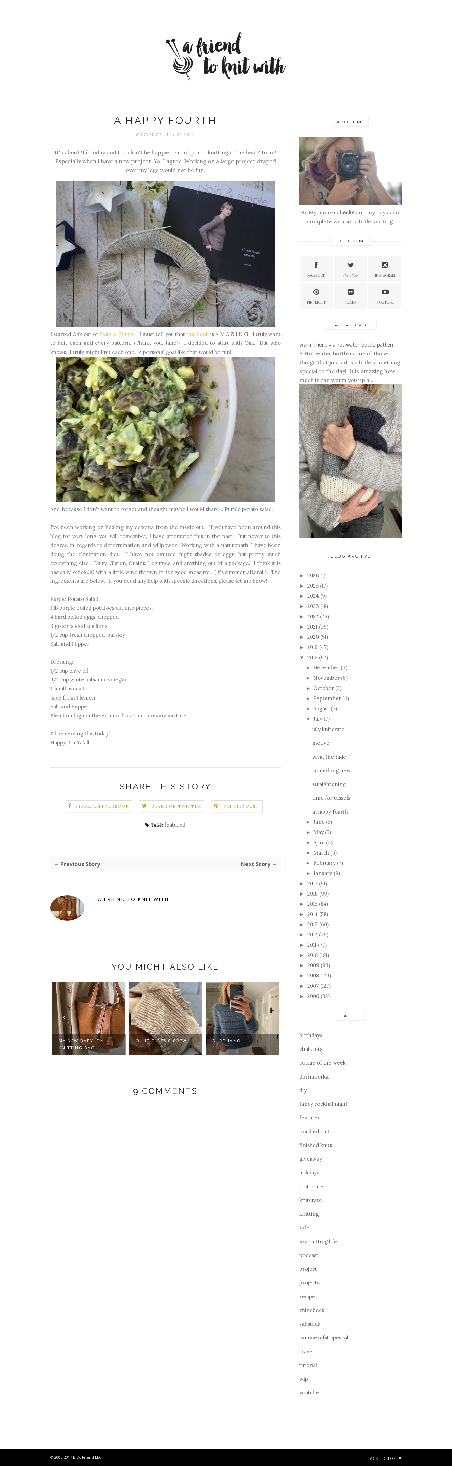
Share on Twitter (176, 806)
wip (303, 1379)
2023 (313, 606)
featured (174, 824)
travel (306, 1351)
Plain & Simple (117, 334)
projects (309, 1282)
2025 (313, 585)
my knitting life (318, 1241)
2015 (313, 904)
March (321, 852)
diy (303, 1090)
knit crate (311, 1186)
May (319, 832)
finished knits (315, 1145)
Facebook (316, 268)
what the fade (329, 756)
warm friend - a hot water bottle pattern (347, 344)
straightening (329, 784)
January (323, 873)
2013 (313, 924)
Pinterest (316, 295)
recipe (307, 1296)
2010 (313, 955)
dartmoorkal (314, 1076)
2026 (313, 575)
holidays (309, 1172)
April (319, 842)
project (308, 1269)
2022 (313, 616)
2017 (313, 883)
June (319, 822)
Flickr (350, 295)
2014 (313, 914)
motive (320, 742)
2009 (314, 965)
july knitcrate (328, 729)
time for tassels (331, 797)
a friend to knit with (133, 899)
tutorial (308, 1365)
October (324, 688)
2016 (313, 893)
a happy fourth (330, 811)
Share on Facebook (102, 806)
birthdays (310, 1035)
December (327, 667)
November (327, 678)
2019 (313, 647)
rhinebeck (311, 1310)
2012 (313, 934)
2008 (313, 975)
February (325, 863)
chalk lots (310, 1049)
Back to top (384, 1458)
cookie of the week (322, 1062)
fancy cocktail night (323, 1104)
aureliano (226, 1041)
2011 (312, 945)
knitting (309, 1214)
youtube (309, 1392)
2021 (313, 626)
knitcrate (310, 1200)
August (322, 708)
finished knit (314, 1131)
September (327, 698)
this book (197, 334)
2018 (313, 657)
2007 (313, 986)
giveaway (310, 1159)
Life (304, 1227)
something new (331, 770)
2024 (313, 596)
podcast (309, 1255)
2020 (313, 637)
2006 (314, 996)
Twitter (350, 268)
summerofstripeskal (323, 1337)
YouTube (385, 295)
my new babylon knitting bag (81, 1044)
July (318, 719)
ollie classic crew (161, 1041)
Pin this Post (241, 806)
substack (309, 1324)
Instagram (385, 268)
